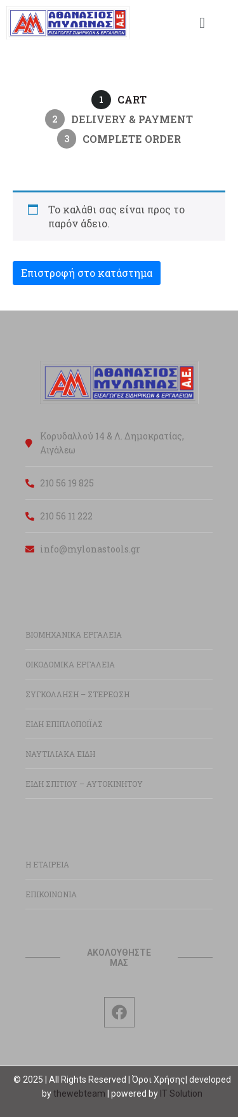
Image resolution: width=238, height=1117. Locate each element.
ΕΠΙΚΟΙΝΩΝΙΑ (51, 894)
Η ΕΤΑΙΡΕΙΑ (47, 864)
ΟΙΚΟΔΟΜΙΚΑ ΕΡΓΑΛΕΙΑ (70, 664)
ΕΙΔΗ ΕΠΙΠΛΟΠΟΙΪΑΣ (64, 724)
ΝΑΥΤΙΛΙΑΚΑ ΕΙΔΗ (60, 754)
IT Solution (181, 1093)
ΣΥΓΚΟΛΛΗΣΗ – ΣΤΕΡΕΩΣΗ (77, 694)
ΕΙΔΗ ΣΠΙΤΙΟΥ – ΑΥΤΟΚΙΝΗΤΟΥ (84, 784)
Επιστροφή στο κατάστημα (86, 272)
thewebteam (79, 1093)
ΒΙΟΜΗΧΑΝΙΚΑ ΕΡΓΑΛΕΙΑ (73, 634)
